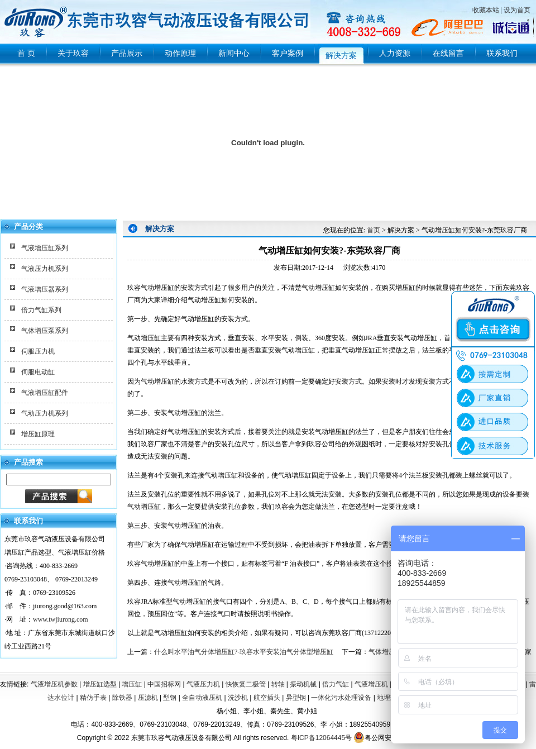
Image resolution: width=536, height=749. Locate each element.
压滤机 (148, 698)
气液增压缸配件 (44, 393)
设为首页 (517, 10)
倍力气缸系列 (41, 310)
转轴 (278, 684)
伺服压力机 (38, 351)
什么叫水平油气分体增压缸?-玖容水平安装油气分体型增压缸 (243, 652)
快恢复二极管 (246, 684)
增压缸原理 (38, 434)
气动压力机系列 (44, 413)
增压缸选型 (100, 684)
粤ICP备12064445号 (321, 738)
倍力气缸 (335, 684)
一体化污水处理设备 (341, 698)
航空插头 (266, 698)
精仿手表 (93, 698)
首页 (373, 230)
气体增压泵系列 (44, 331)
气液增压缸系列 (44, 248)
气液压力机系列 (44, 269)
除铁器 (122, 698)
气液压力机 (203, 684)
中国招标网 (164, 684)
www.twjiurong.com (60, 619)
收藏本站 (485, 10)
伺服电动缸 (38, 372)
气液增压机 (371, 684)
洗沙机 (238, 698)
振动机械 (303, 684)
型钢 (169, 698)
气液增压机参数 (54, 684)
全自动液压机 (202, 698)
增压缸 (132, 684)
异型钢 (296, 698)
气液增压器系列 (44, 289)
